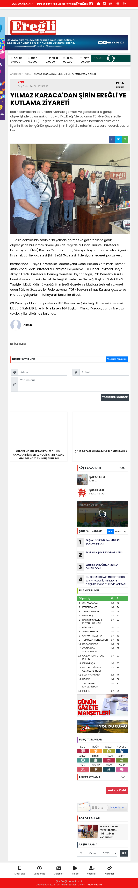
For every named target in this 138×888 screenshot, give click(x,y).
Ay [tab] (125, 531)
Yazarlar (91, 870)
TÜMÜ (122, 468)
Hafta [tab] (118, 531)
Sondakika (39, 870)
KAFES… (93, 480)
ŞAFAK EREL (97, 477)
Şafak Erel (96, 490)
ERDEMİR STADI (97, 493)
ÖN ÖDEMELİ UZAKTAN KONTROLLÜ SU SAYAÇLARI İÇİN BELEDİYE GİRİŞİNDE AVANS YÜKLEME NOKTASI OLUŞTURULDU (101, 580)
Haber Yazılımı (94, 884)
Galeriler (58, 870)
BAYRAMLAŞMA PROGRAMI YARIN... (100, 555)
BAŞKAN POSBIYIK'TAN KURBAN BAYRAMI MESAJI (98, 542)
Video (75, 870)
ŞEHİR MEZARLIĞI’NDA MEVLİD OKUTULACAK (97, 567)
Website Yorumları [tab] (117, 358)
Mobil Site (19, 870)
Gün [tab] (110, 531)
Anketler (109, 870)
